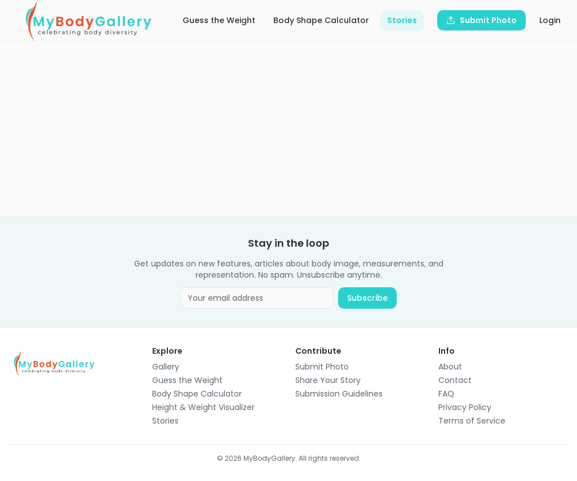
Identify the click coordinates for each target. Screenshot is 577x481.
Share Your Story (328, 380)
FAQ (446, 393)
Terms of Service (471, 420)
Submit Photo (322, 366)
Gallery (165, 366)
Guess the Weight (219, 20)
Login (550, 20)
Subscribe (367, 298)
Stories (402, 20)
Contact (455, 380)
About (450, 366)
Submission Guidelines (339, 393)
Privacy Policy (464, 407)
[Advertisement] (288, 129)
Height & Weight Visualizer (203, 407)
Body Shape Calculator (321, 20)
